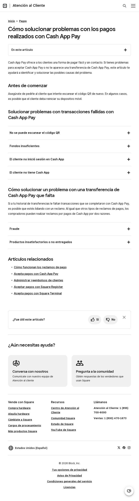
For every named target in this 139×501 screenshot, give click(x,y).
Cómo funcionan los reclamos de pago (40, 267)
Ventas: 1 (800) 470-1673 (110, 418)
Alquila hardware (19, 413)
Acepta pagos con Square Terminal (38, 293)
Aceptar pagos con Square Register (38, 287)
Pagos (23, 21)
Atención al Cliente (29, 5)
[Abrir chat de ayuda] (129, 491)
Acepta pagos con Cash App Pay (36, 274)
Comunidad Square (63, 418)
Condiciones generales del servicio (69, 481)
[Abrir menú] (133, 5)
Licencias (69, 487)
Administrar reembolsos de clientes (38, 280)
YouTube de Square (63, 429)
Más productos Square (22, 431)
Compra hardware (19, 408)
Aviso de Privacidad (69, 475)
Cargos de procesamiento (24, 425)
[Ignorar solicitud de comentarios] (124, 317)
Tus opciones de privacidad (69, 469)
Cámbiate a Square (20, 419)
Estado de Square (62, 424)
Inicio (11, 21)
